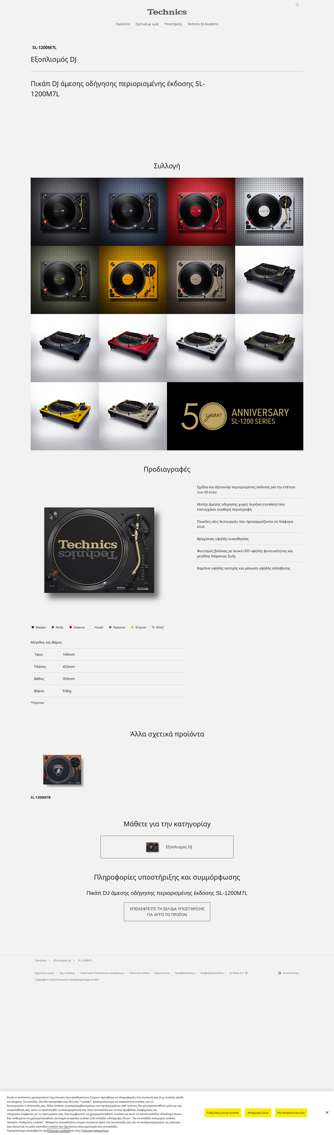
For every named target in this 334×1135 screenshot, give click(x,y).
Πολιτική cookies (58, 1130)
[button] (167, 1062)
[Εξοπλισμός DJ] (167, 997)
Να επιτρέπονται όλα (291, 1113)
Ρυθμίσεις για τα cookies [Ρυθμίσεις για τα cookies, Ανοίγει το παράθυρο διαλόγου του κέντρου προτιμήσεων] (223, 1113)
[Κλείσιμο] (327, 1112)
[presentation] (38, 778)
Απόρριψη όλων (258, 1113)
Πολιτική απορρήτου (95, 1130)
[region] (167, 1113)
